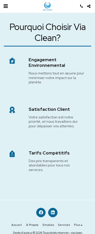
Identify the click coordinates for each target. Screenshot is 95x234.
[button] (5, 6)
